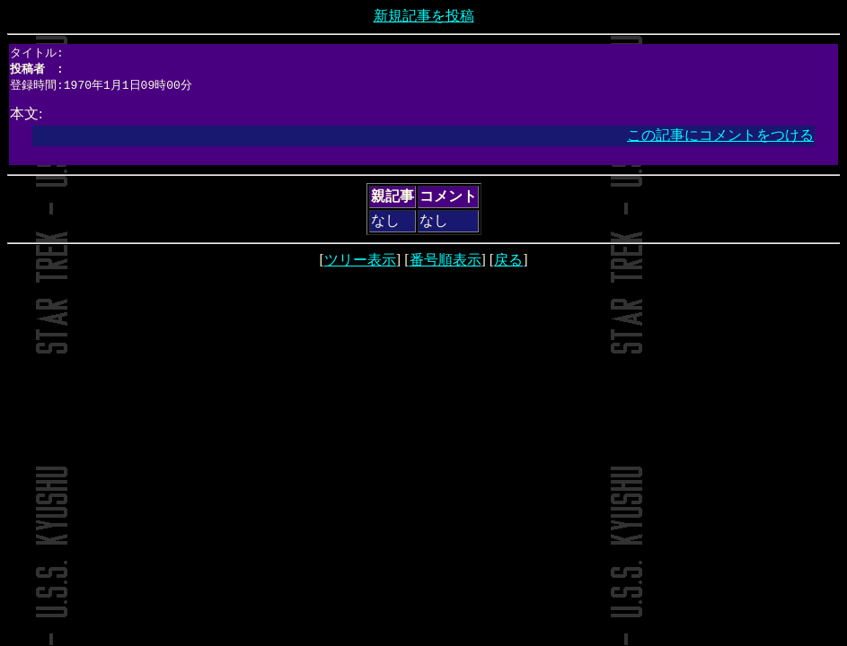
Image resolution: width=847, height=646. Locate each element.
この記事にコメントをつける (720, 137)
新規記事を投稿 (424, 15)
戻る (508, 262)
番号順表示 (445, 262)
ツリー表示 (360, 262)
